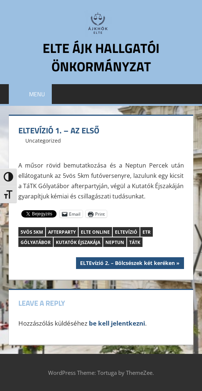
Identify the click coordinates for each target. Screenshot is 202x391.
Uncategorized (43, 140)
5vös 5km (32, 232)
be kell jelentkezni (117, 323)
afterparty (62, 232)
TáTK (134, 242)
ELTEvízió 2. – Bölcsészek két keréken (127, 263)
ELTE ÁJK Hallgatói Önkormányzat (101, 57)
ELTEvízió (126, 232)
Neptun (114, 242)
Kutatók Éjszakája (78, 242)
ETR (147, 232)
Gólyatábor (36, 242)
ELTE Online (95, 232)
